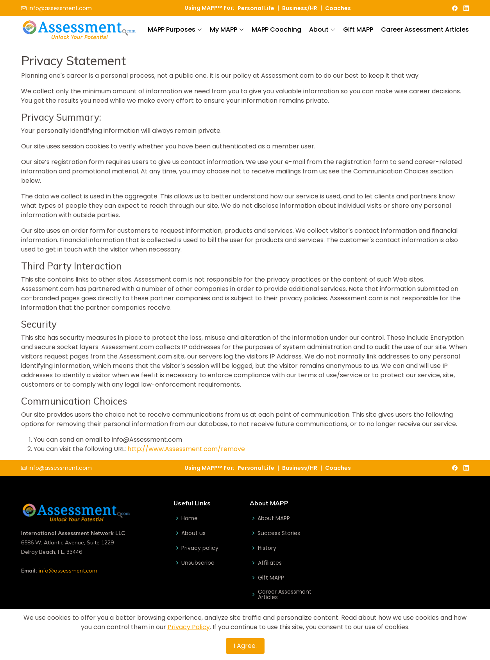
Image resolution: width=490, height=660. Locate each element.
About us (193, 533)
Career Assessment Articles (425, 29)
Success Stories (279, 533)
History (267, 548)
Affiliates (269, 562)
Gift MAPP (358, 29)
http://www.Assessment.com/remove (186, 448)
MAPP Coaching (276, 29)
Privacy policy (199, 548)
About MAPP (274, 518)
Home (189, 518)
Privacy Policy (189, 627)
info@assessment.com (68, 570)
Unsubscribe (198, 562)
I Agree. (245, 645)
